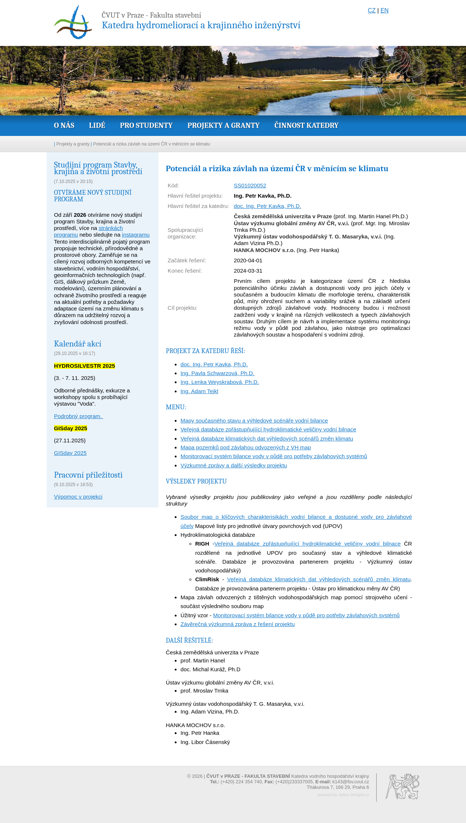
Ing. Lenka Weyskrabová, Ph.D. (220, 382)
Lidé (97, 125)
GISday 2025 (70, 453)
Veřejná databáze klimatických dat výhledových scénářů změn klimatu (267, 438)
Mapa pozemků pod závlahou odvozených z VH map (246, 447)
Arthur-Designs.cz (354, 795)
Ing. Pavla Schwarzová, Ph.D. (218, 373)
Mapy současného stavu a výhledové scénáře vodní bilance (254, 420)
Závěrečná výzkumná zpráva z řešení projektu (238, 624)
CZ (372, 10)
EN (384, 10)
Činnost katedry (306, 125)
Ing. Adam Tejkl (199, 391)
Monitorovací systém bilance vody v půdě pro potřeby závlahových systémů (274, 456)
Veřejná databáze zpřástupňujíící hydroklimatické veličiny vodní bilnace (268, 429)
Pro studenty (146, 125)
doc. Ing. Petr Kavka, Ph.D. (267, 206)
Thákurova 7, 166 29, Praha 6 (338, 787)
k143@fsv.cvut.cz (350, 781)
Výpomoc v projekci (78, 496)
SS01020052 (250, 185)
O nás (64, 125)
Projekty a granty (224, 125)
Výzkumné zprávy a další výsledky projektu (234, 465)
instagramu (136, 234)
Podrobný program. (78, 416)
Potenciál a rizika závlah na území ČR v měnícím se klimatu (151, 144)
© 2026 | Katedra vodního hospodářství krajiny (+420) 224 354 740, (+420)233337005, (278, 778)
